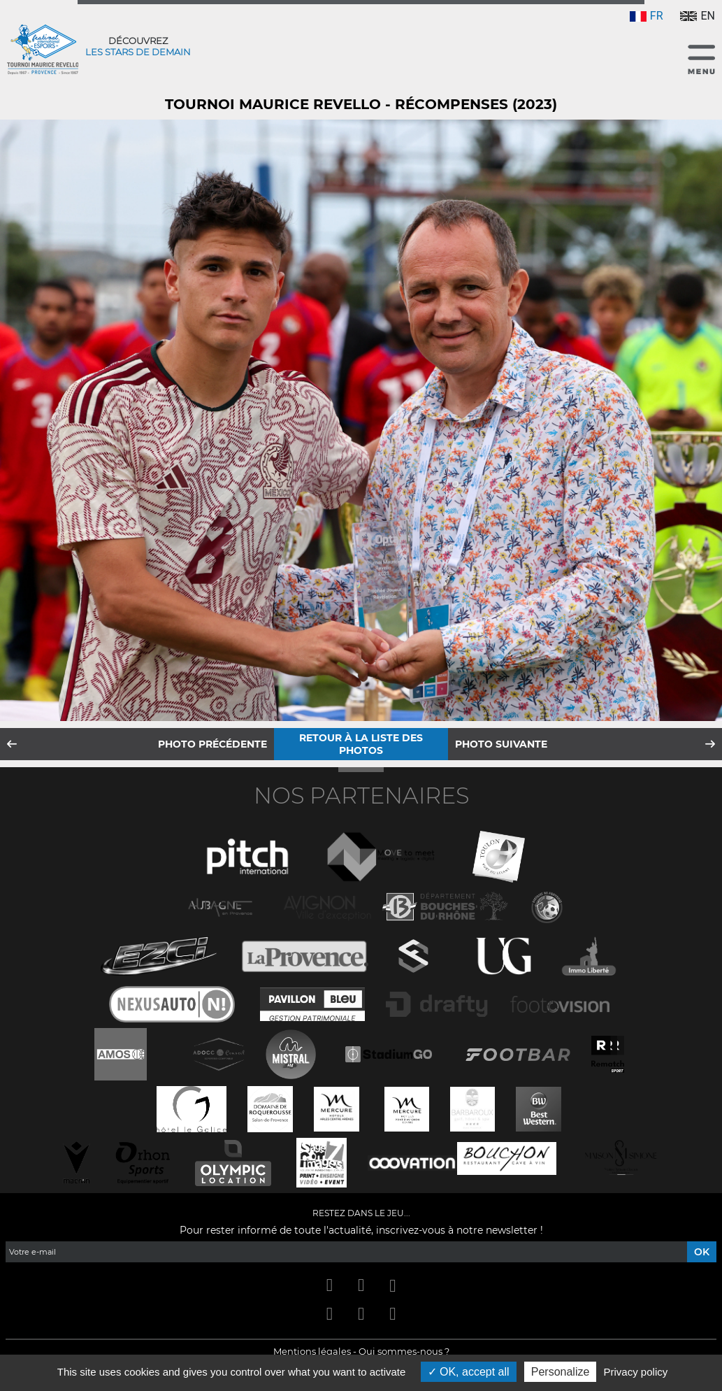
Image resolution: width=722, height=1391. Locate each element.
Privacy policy (636, 1372)
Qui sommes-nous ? (404, 1351)
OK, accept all (469, 1372)
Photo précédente (212, 744)
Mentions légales (312, 1351)
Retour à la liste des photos (361, 744)
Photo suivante (501, 744)
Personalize (560, 1372)
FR (646, 15)
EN (697, 15)
